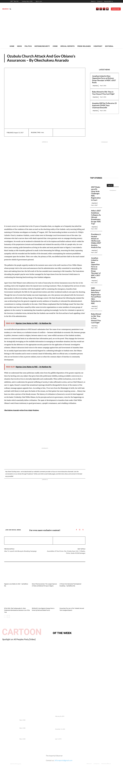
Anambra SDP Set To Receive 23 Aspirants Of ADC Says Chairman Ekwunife (104, 105)
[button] (7, 9)
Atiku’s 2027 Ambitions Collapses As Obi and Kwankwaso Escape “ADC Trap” (96, 217)
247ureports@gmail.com (63, 760)
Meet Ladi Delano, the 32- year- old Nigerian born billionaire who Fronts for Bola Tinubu (64, 734)
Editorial (34, 581)
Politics (95, 85)
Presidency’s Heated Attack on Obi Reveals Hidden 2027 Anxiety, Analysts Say (96, 240)
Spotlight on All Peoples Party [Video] (19, 639)
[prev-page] (5, 616)
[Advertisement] (61, 29)
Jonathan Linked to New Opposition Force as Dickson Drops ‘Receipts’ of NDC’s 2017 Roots (104, 79)
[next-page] (8, 616)
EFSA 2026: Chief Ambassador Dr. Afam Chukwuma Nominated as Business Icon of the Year (17, 610)
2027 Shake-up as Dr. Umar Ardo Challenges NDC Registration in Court (96, 193)
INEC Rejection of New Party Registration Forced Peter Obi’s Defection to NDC (96, 295)
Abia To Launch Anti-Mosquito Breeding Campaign (20, 551)
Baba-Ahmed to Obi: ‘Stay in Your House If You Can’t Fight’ (103, 93)
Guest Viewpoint (107, 60)
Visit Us (110, 185)
